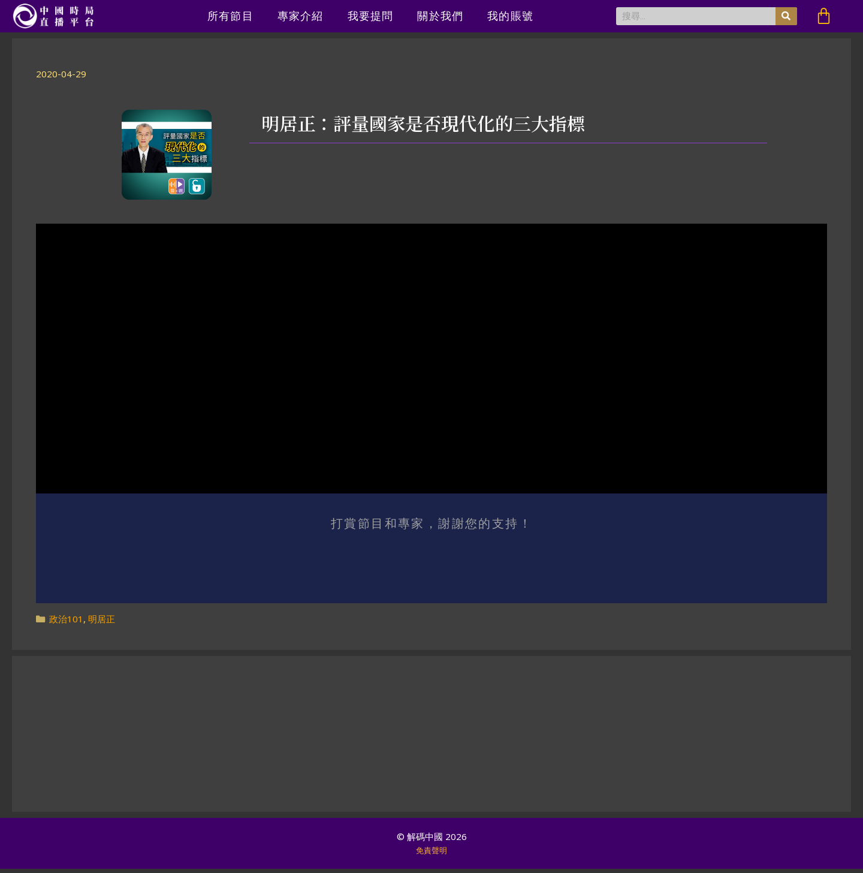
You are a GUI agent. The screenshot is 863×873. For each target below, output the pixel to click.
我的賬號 (510, 16)
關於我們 (440, 16)
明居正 (101, 623)
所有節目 (230, 16)
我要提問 (371, 16)
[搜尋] (786, 16)
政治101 (66, 623)
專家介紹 (300, 16)
